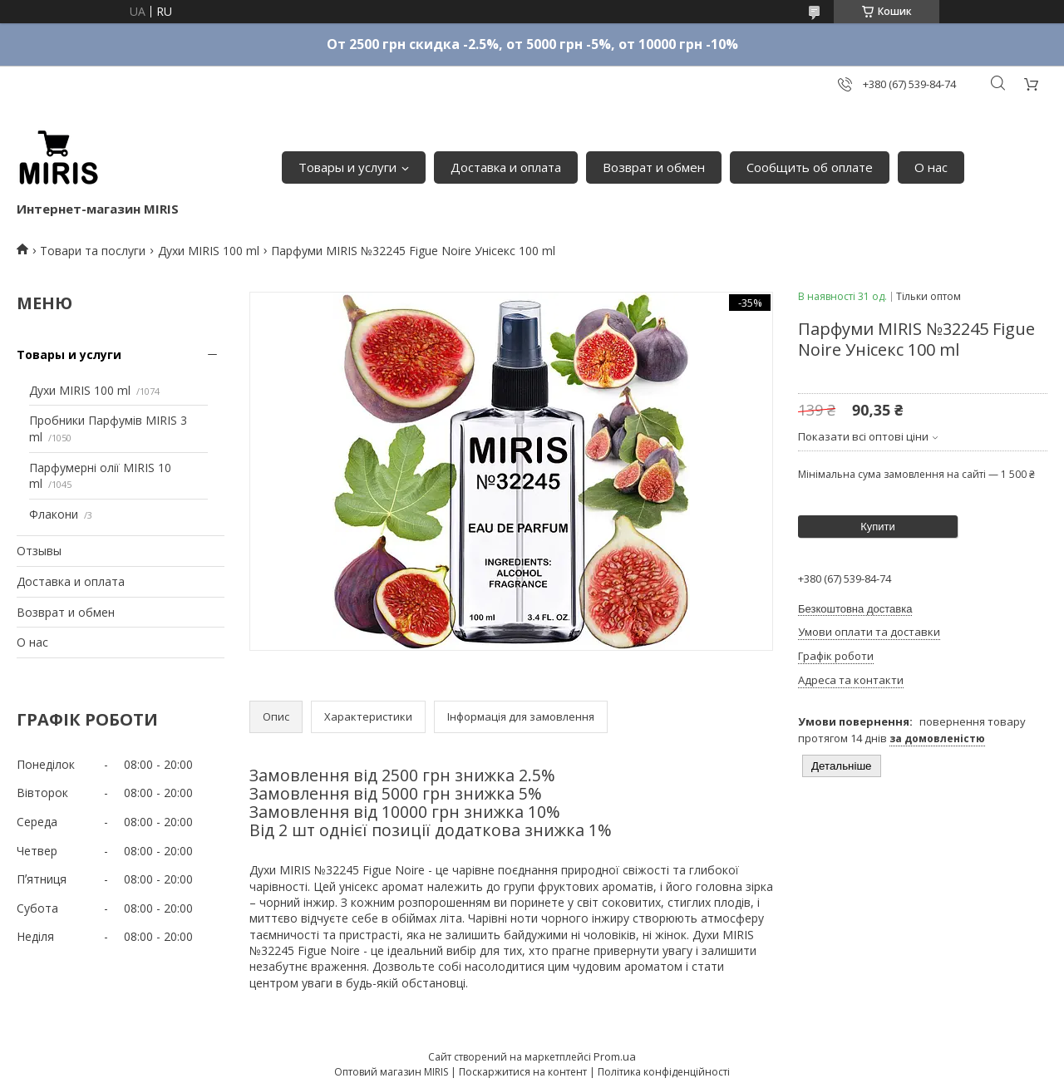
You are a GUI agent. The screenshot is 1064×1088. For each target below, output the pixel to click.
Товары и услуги (347, 167)
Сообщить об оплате (809, 167)
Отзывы (39, 551)
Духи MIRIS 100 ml (208, 250)
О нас (931, 167)
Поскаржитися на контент (523, 1072)
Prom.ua (615, 1056)
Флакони (53, 514)
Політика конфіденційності (664, 1072)
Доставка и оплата (506, 167)
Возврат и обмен (654, 167)
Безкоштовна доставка (855, 609)
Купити (877, 526)
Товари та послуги (92, 250)
